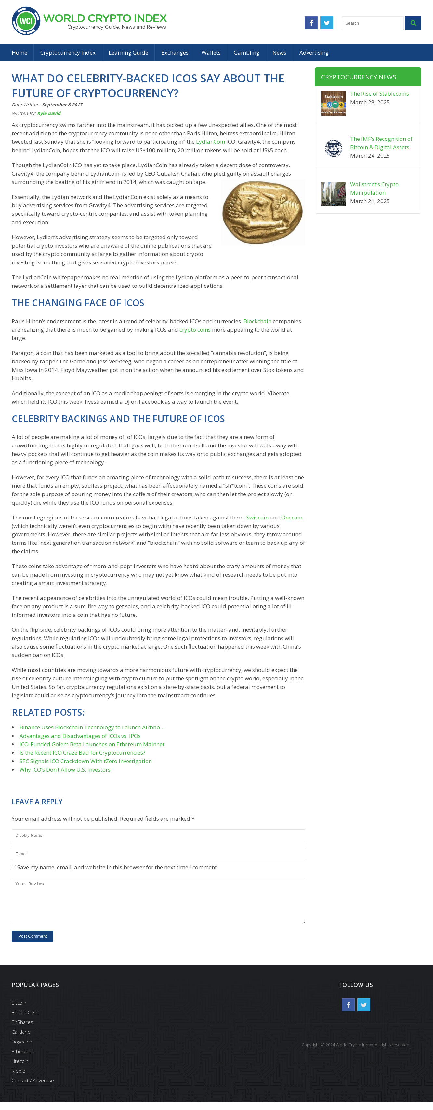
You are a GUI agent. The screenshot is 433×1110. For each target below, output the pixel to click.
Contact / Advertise (33, 1088)
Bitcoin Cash (25, 1020)
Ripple (18, 1078)
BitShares (22, 1030)
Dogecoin (22, 1049)
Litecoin (20, 1069)
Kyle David (48, 113)
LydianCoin (210, 141)
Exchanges (175, 52)
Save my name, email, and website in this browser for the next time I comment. (117, 867)
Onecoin (291, 517)
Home (19, 52)
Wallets (211, 52)
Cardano (21, 1039)
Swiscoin (257, 517)
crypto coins (195, 329)
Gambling (246, 52)
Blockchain (257, 321)
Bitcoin (19, 1010)
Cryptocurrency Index (68, 52)
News (279, 52)
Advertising (314, 52)
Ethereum (23, 1059)
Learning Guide (128, 52)
